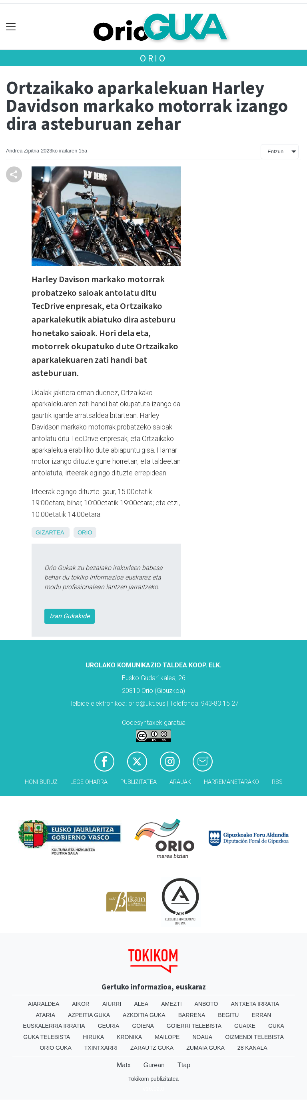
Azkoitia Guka (144, 1015)
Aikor (81, 1004)
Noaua (202, 1037)
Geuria (109, 1026)
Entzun (275, 151)
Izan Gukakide (70, 616)
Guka (276, 1026)
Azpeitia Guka (89, 1015)
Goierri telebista (194, 1026)
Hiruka (93, 1037)
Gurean (154, 1065)
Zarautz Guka (151, 1048)
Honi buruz (41, 782)
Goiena (143, 1026)
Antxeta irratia (255, 1004)
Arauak (180, 782)
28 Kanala (252, 1048)
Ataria (46, 1015)
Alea (141, 1004)
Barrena (191, 1015)
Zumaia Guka (205, 1048)
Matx (124, 1065)
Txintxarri (101, 1048)
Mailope (167, 1037)
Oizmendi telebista (254, 1037)
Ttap (183, 1065)
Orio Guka (55, 1048)
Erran (261, 1015)
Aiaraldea (44, 1004)
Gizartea (50, 532)
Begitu (228, 1015)
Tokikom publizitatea (153, 1079)
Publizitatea (138, 782)
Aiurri (111, 1004)
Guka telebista (46, 1037)
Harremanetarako (231, 782)
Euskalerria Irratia (54, 1026)
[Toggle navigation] (11, 27)
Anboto (206, 1004)
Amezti (171, 1004)
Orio (153, 58)
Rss (277, 782)
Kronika (129, 1037)
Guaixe (244, 1026)
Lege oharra (89, 782)
